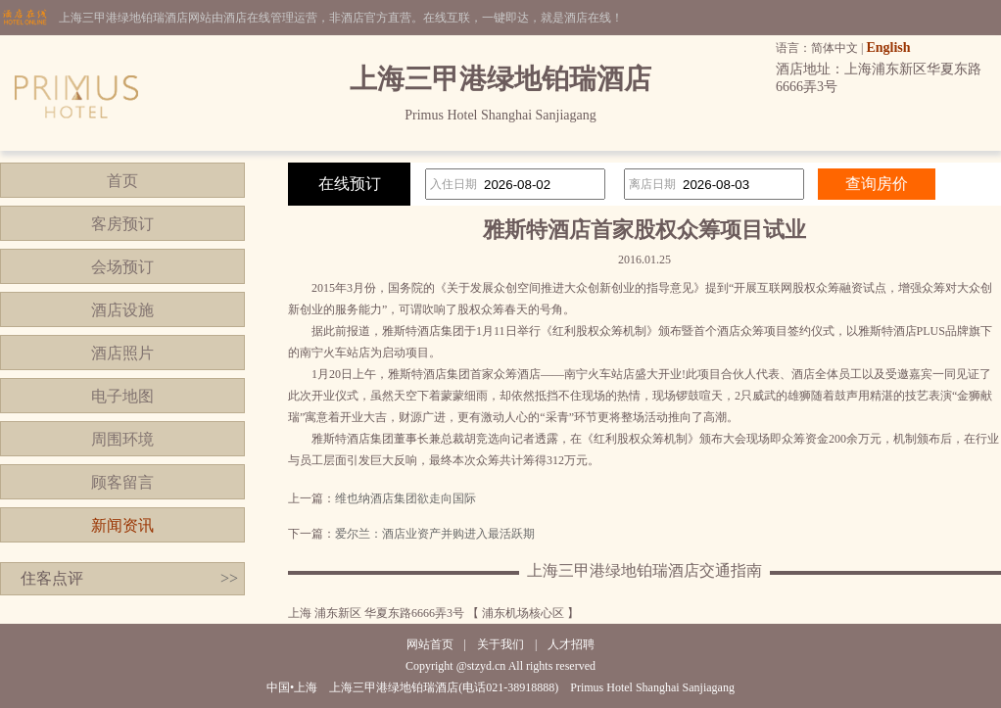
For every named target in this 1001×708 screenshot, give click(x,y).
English (888, 47)
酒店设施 (122, 310)
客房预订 (122, 223)
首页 (122, 180)
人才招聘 (571, 644)
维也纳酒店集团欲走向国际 (405, 498)
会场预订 (122, 267)
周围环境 (122, 439)
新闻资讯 (122, 525)
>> (229, 578)
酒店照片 (122, 353)
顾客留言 (122, 482)
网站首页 (429, 644)
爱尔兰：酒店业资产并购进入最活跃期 (435, 534)
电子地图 (122, 396)
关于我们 (500, 644)
